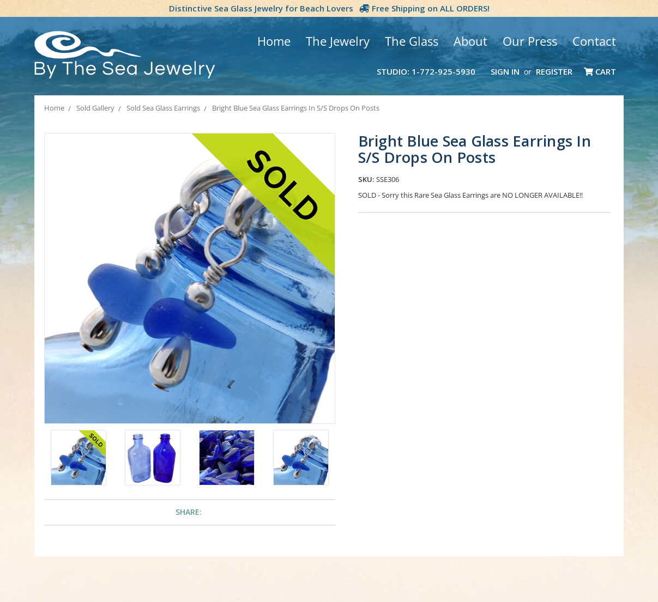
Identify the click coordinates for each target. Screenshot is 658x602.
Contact (594, 41)
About (470, 41)
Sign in (505, 71)
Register (554, 71)
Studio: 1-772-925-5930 (426, 71)
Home (274, 41)
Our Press (530, 41)
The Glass (411, 41)
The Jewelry (338, 41)
